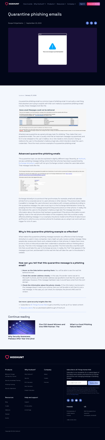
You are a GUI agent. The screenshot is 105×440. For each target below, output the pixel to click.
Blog (6, 402)
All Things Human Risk (38, 305)
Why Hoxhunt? (29, 374)
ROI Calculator (29, 382)
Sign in (82, 4)
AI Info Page (28, 410)
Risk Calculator (29, 386)
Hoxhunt (82, 159)
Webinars (7, 410)
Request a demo (27, 308)
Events (7, 418)
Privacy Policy (75, 394)
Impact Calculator (29, 390)
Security (27, 378)
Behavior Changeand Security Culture (10, 375)
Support (27, 402)
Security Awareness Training (12, 380)
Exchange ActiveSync (27, 163)
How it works (27, 4)
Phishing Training (10, 384)
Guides (7, 406)
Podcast (7, 414)
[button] (39, 4)
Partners (46, 382)
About (45, 374)
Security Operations (10, 388)
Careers (46, 378)
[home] (12, 3)
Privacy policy (28, 406)
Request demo (93, 4)
